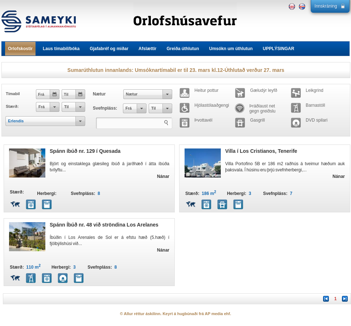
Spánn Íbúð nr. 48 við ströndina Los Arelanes (104, 225)
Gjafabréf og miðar (109, 48)
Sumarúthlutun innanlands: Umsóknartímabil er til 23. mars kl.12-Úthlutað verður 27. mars (175, 70)
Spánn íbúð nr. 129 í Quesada (85, 151)
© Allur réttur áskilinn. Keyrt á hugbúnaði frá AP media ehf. (175, 313)
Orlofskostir (20, 48)
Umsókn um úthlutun (231, 48)
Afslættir (147, 48)
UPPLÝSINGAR (278, 48)
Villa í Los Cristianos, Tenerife (261, 151)
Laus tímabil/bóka (61, 48)
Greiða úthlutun (182, 48)
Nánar (163, 176)
